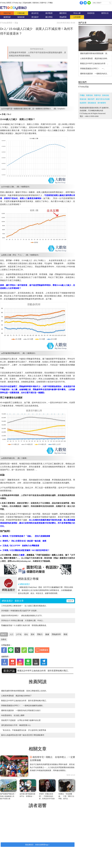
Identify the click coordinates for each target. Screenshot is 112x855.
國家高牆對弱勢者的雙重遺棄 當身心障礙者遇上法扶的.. (43, 671)
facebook (81, 2)
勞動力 (40, 634)
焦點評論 (7, 13)
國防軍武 (63, 13)
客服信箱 (83, 99)
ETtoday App (17, 3)
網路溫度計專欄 (28, 578)
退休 (32, 634)
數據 (47, 634)
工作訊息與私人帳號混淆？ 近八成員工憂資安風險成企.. (24, 606)
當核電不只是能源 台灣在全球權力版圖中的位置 (21, 720)
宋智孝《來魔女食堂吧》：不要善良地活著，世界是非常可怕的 (47, 796)
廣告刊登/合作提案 (103, 99)
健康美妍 (7, 17)
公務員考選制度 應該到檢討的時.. (94, 58)
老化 (26, 634)
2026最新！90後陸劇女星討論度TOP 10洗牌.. (19, 611)
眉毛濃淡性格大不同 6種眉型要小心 (16, 725)
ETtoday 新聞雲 (5, 3)
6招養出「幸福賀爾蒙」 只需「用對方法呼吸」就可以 (66, 796)
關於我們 (91, 99)
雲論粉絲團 (27, 3)
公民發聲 (77, 17)
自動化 (3, 639)
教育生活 (105, 13)
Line (89, 2)
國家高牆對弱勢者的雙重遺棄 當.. (94, 53)
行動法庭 (21, 13)
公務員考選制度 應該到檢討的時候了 (16, 696)
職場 (65, 634)
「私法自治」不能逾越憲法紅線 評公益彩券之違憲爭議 (23, 730)
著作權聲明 (101, 103)
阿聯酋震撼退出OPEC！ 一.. (92, 68)
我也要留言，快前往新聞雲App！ (37, 845)
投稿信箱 (105, 95)
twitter (85, 2)
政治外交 (35, 13)
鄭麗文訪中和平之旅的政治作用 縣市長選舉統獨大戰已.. (24, 701)
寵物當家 (21, 17)
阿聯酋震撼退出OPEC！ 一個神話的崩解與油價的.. (22, 705)
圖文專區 (49, 17)
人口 (11, 634)
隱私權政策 (92, 103)
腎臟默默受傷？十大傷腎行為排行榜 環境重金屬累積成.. (24, 625)
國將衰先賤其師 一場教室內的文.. (94, 74)
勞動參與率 (56, 634)
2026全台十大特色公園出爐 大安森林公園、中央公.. (22, 620)
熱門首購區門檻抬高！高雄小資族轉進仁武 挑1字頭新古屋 (8, 796)
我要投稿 (35, 3)
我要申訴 (43, 3)
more (70, 601)
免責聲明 (83, 103)
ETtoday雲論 (83, 87)
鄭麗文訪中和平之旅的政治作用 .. (94, 63)
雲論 (14, 8)
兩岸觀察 (49, 13)
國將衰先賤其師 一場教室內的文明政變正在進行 (21, 710)
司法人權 (77, 13)
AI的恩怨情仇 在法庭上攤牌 (12, 715)
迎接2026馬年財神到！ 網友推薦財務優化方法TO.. (22, 616)
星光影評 (35, 17)
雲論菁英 (63, 17)
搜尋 (110, 3)
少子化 (18, 634)
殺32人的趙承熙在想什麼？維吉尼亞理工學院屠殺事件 (22, 735)
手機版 (50, 3)
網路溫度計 (25, 584)
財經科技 (91, 13)
